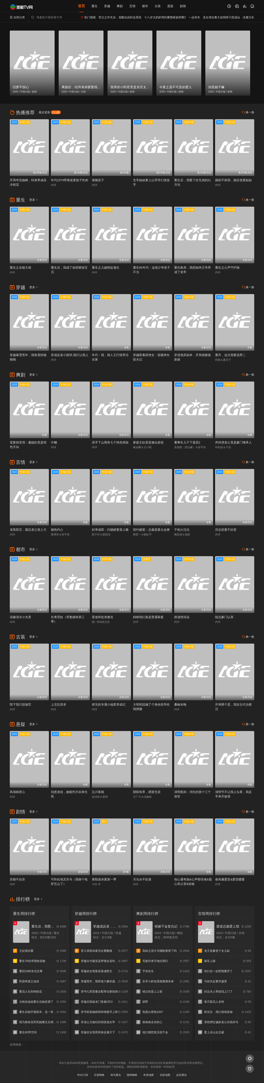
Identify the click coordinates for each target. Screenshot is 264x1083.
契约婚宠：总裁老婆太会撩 (151, 529)
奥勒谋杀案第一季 (104, 879)
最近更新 (50, 112)
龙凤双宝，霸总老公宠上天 (28, 529)
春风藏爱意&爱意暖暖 (230, 879)
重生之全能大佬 (20, 267)
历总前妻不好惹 (225, 529)
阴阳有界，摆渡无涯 (147, 792)
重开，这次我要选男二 (230, 355)
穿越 (107, 6)
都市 (145, 6)
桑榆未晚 (180, 704)
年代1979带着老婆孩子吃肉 (69, 180)
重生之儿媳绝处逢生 (105, 267)
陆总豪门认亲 (224, 617)
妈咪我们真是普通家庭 (148, 617)
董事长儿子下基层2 (187, 442)
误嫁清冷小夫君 (20, 617)
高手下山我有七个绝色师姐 (110, 442)
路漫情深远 (181, 617)
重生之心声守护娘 (227, 267)
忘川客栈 (98, 792)
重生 (94, 6)
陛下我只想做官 (20, 704)
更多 (33, 199)
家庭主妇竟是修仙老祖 (148, 442)
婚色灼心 (57, 529)
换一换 (248, 112)
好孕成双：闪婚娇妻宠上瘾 (110, 529)
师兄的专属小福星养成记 (108, 704)
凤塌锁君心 (17, 792)
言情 (132, 6)
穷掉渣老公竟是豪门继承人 (233, 442)
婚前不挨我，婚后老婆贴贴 (233, 180)
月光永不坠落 (142, 879)
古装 (158, 6)
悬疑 (170, 6)
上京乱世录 (58, 704)
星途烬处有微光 (102, 617)
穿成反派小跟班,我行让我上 (69, 355)
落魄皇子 (98, 180)
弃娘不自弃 (17, 879)
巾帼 (54, 442)
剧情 (183, 6)
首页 (81, 6)
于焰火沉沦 (181, 529)
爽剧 (120, 6)
